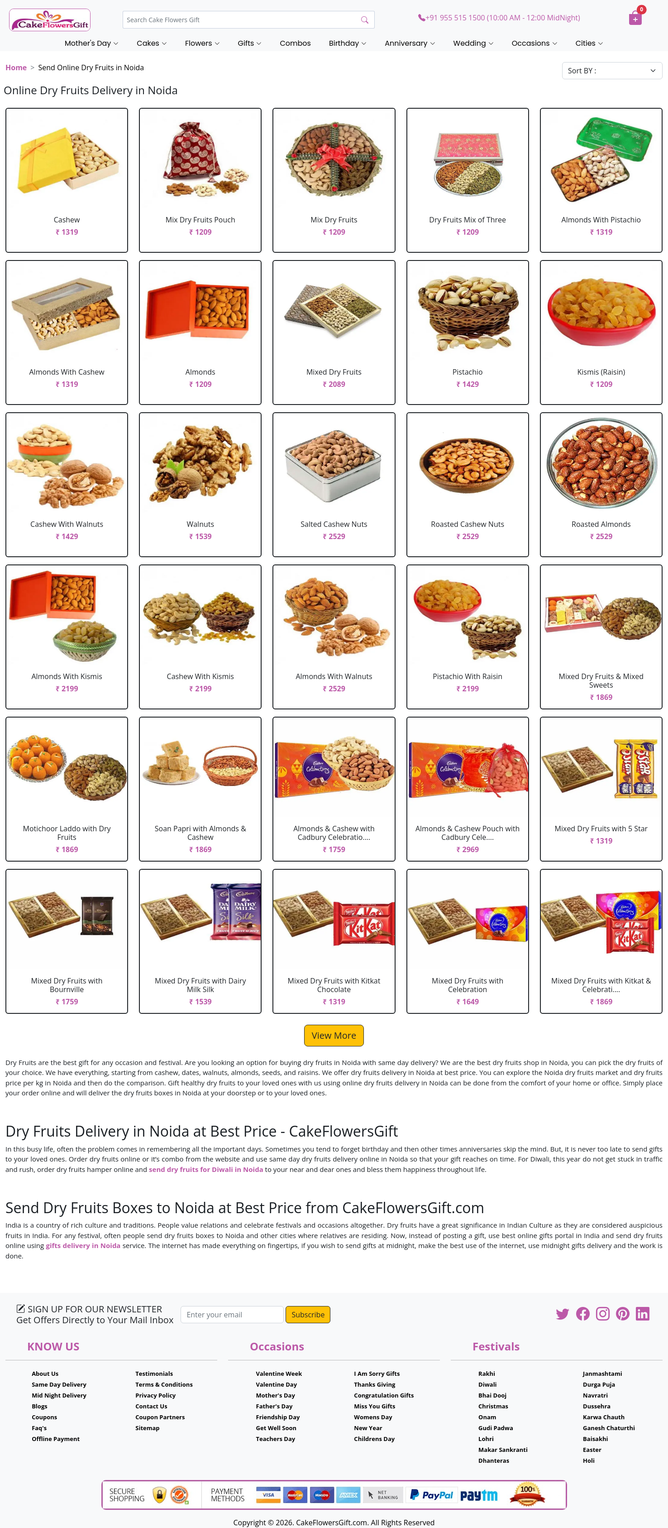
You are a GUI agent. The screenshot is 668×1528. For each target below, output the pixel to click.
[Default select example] (612, 70)
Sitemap (147, 1428)
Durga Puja (599, 1384)
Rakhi (486, 1373)
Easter (592, 1450)
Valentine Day (276, 1384)
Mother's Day (275, 1395)
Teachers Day (276, 1439)
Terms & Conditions (164, 1384)
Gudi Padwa (495, 1428)
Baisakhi (595, 1439)
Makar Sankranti (503, 1450)
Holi (589, 1460)
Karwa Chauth (604, 1417)
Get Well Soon (276, 1428)
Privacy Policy (155, 1395)
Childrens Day (374, 1439)
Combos (295, 43)
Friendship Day (278, 1417)
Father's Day (274, 1406)
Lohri (486, 1439)
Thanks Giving (374, 1384)
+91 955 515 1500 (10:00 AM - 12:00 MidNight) (499, 18)
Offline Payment (56, 1439)
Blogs (40, 1406)
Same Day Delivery (59, 1384)
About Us (45, 1373)
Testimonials (154, 1373)
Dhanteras (493, 1460)
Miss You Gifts (374, 1406)
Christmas (493, 1406)
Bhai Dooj (492, 1395)
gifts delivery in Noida (83, 1245)
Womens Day (373, 1417)
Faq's (39, 1428)
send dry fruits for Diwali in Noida (206, 1169)
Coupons (44, 1417)
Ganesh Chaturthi (609, 1428)
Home (16, 67)
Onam (487, 1417)
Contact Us (151, 1406)
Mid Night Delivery (59, 1395)
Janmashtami (602, 1373)
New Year (368, 1428)
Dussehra (597, 1406)
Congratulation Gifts (384, 1395)
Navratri (595, 1395)
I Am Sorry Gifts (377, 1373)
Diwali (487, 1384)
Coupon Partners (160, 1417)
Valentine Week (279, 1373)
